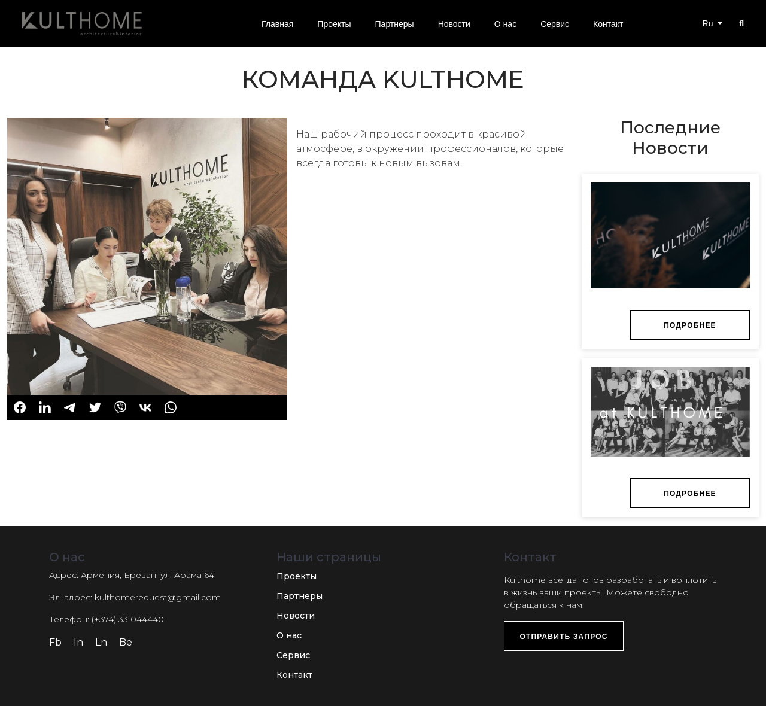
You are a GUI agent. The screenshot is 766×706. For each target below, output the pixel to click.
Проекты (296, 576)
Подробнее (690, 325)
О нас (289, 635)
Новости (295, 615)
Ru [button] (709, 23)
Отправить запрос (563, 636)
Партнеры (299, 596)
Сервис (293, 655)
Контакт (294, 675)
